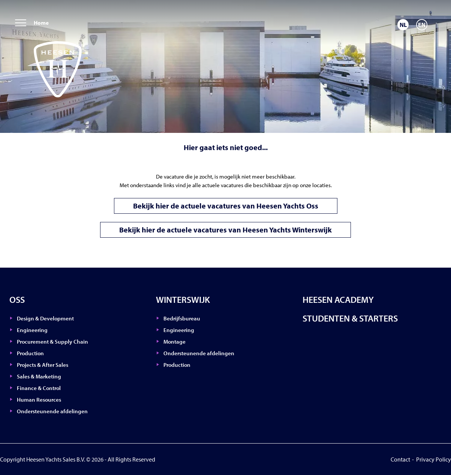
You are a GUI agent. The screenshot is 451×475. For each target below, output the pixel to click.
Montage (174, 341)
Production (30, 353)
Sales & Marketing (39, 376)
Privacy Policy (433, 459)
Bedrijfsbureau (181, 318)
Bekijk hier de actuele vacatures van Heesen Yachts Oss (225, 205)
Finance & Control (39, 388)
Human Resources (39, 399)
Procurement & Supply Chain (52, 341)
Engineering (32, 330)
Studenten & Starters (350, 318)
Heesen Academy (338, 299)
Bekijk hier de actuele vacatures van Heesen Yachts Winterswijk (225, 229)
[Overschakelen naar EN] (421, 24)
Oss (17, 299)
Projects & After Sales (42, 364)
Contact (400, 459)
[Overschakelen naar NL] (403, 24)
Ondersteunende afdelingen (52, 411)
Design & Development (45, 318)
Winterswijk (183, 299)
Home (41, 22)
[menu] (20, 23)
